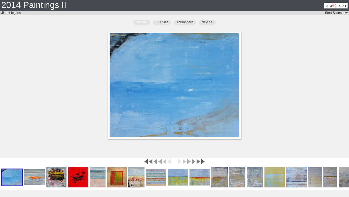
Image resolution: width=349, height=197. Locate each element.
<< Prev (142, 22)
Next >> (207, 22)
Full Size (162, 22)
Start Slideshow (336, 13)
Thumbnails (184, 22)
